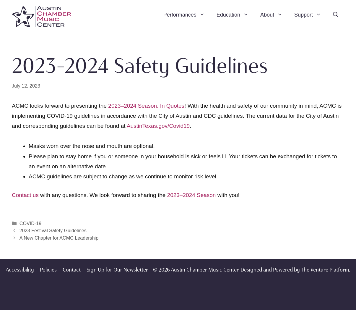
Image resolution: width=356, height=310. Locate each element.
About (274, 15)
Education (235, 15)
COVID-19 (30, 223)
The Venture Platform (325, 270)
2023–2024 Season (191, 195)
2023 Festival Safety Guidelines (53, 230)
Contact (72, 270)
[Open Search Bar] (335, 15)
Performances (187, 15)
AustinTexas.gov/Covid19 (158, 126)
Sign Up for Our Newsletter (117, 270)
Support (310, 15)
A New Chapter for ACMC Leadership (58, 237)
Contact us (25, 195)
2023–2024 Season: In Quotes (146, 106)
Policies (48, 270)
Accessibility (20, 270)
